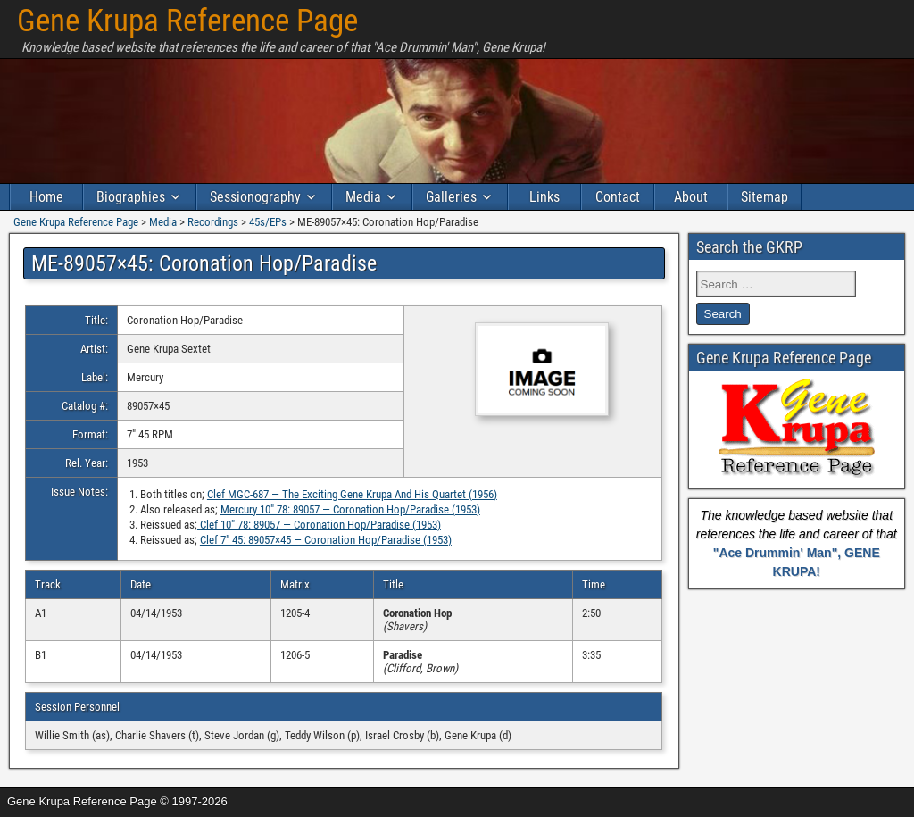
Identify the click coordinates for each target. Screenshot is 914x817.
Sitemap (764, 196)
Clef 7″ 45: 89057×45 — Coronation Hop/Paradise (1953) (326, 539)
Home (46, 196)
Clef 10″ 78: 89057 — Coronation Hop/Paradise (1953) (319, 524)
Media (363, 196)
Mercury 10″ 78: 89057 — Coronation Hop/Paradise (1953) (350, 509)
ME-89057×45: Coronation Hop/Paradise (204, 263)
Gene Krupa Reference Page (187, 21)
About (691, 196)
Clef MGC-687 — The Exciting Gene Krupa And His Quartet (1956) (352, 494)
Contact (617, 196)
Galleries (451, 196)
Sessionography (255, 196)
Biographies (130, 196)
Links (544, 196)
